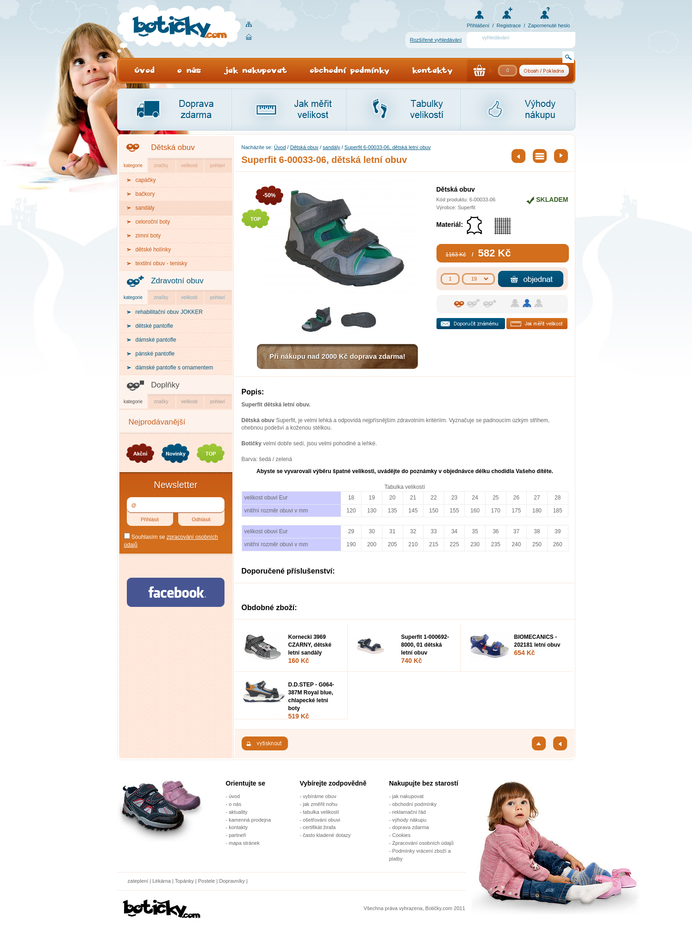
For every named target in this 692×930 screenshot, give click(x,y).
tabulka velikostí (321, 812)
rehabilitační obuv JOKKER (169, 312)
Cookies (401, 835)
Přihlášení (478, 25)
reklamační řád (409, 812)
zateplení (138, 881)
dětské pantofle (154, 326)
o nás (235, 804)
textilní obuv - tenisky (161, 263)
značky (161, 165)
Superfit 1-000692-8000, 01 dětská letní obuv (425, 645)
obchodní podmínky (414, 804)
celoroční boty (153, 221)
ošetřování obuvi (321, 820)
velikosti (189, 165)
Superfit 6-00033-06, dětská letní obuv (387, 147)
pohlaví (217, 165)
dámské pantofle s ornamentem (174, 367)
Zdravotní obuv (177, 280)
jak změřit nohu (320, 804)
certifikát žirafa (319, 827)
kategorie (133, 165)
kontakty (238, 827)
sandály (331, 147)
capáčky (146, 180)
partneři (237, 835)
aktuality (238, 812)
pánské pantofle (155, 353)
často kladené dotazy (326, 835)
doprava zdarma (410, 827)
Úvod (280, 147)
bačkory (145, 194)
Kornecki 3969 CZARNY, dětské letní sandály (309, 645)
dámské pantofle (156, 340)
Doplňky (165, 385)
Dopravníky (232, 881)
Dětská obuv (173, 147)
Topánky (184, 881)
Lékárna (161, 881)
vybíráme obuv (319, 796)
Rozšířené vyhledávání (436, 40)
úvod (234, 796)
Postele (206, 881)
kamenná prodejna (250, 820)
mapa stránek (244, 843)
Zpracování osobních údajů (423, 843)
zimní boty (148, 235)
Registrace (509, 25)
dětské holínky (153, 249)
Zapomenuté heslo (549, 25)
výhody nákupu (409, 820)
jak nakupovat (408, 796)
